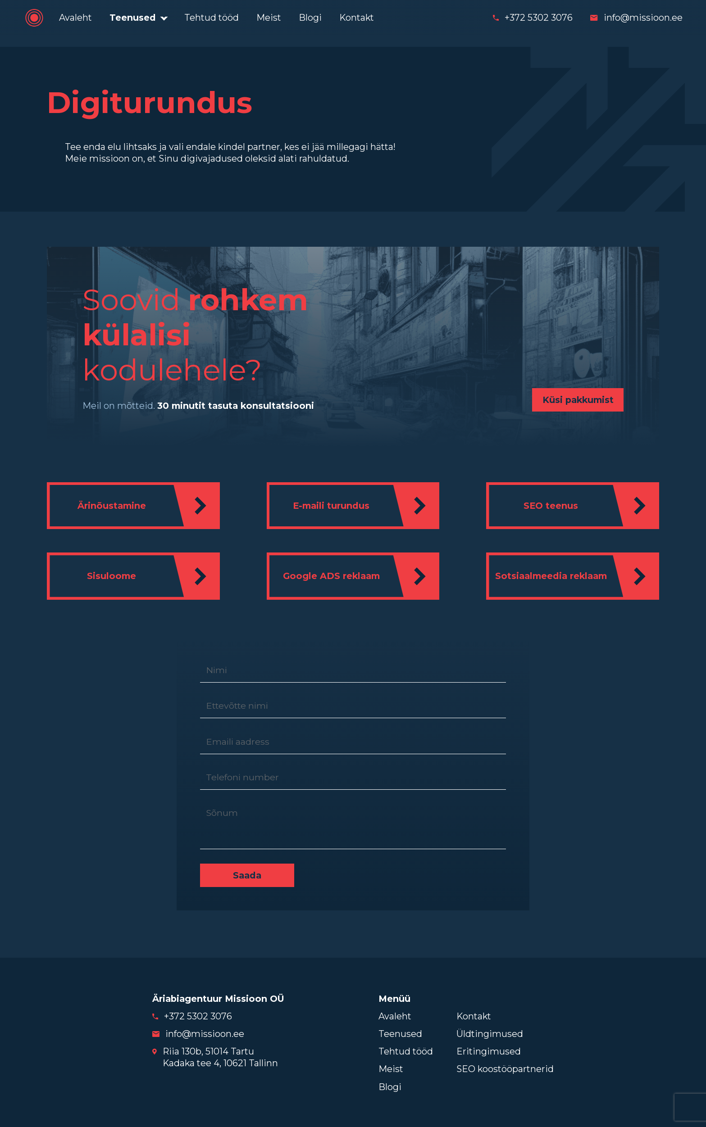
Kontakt (356, 17)
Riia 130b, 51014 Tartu (208, 1050)
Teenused (132, 17)
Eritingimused (488, 1050)
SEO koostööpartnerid (505, 1068)
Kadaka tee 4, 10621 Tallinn (220, 1062)
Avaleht (75, 17)
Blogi (310, 17)
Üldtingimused (489, 1032)
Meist (268, 17)
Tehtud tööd (211, 17)
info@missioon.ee (643, 17)
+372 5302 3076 (539, 17)
